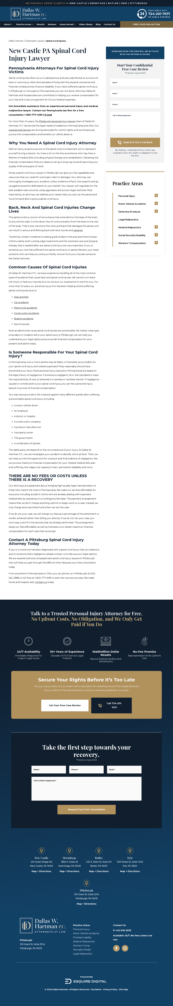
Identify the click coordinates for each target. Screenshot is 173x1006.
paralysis (78, 230)
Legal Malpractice (82, 953)
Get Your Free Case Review (65, 705)
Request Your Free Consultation (86, 809)
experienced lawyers (20, 130)
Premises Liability (82, 937)
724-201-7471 (159, 14)
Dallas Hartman (16, 41)
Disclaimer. (96, 989)
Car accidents (21, 302)
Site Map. (123, 989)
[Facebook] (116, 948)
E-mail (48, 115)
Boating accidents (23, 318)
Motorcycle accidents (25, 308)
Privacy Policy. (110, 989)
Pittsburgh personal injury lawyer (57, 121)
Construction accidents (26, 313)
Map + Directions (41, 871)
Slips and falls (21, 297)
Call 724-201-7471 (110, 705)
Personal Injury (81, 929)
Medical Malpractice (84, 941)
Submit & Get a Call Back (135, 142)
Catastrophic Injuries (34, 41)
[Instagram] (125, 948)
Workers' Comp (81, 945)
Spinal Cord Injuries (56, 41)
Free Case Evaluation (146, 24)
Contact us (41, 582)
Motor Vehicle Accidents (86, 933)
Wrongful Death (82, 949)
